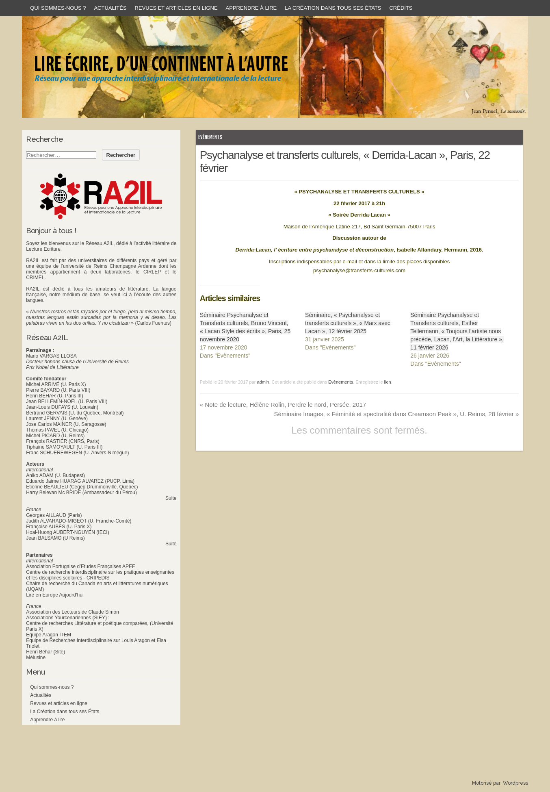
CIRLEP (152, 272)
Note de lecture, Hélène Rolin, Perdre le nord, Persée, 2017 (283, 404)
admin (263, 382)
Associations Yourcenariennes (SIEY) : (67, 618)
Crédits (400, 8)
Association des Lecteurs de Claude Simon (72, 612)
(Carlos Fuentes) (153, 323)
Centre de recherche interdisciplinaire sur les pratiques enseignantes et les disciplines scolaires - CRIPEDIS (100, 575)
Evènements (210, 137)
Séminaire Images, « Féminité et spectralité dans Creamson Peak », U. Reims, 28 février (396, 413)
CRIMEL (35, 277)
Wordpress (515, 783)
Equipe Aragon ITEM (48, 635)
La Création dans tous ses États (333, 8)
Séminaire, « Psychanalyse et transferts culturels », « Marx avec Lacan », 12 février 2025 (347, 323)
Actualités (110, 8)
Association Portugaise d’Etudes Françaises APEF (80, 566)
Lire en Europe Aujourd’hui (54, 595)
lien (387, 382)
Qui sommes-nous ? (58, 8)
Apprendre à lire (251, 8)
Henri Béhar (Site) (45, 652)
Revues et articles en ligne (176, 8)
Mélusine (35, 657)
